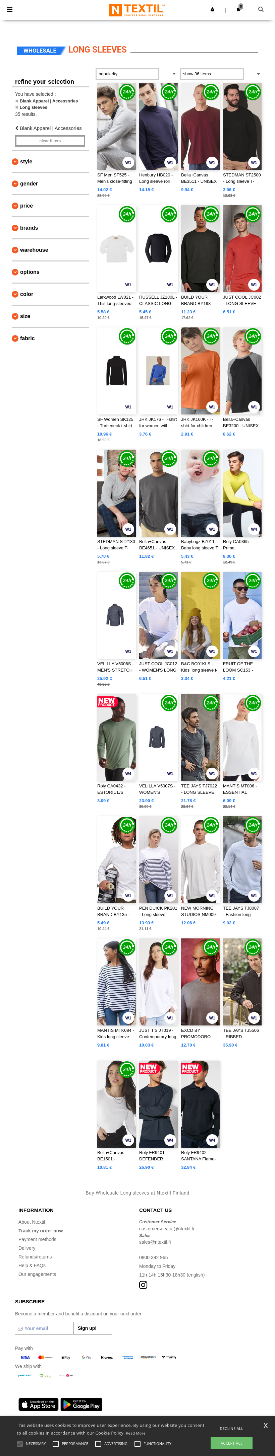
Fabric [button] (27, 338)
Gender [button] (29, 183)
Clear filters (50, 141)
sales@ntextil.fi (155, 1242)
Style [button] (26, 161)
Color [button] (26, 294)
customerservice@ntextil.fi (166, 1228)
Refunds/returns (35, 1256)
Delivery (27, 1248)
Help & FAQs (32, 1265)
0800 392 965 (153, 1257)
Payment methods (37, 1239)
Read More (136, 1433)
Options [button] (30, 272)
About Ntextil (31, 1222)
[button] (212, 9)
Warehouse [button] (34, 250)
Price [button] (26, 206)
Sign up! (87, 1328)
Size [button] (25, 316)
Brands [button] (29, 228)
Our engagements (37, 1274)
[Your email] (44, 1328)
